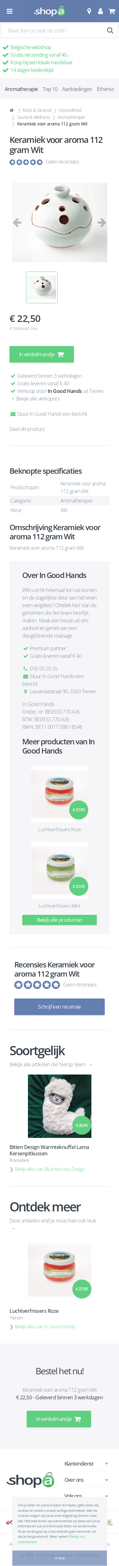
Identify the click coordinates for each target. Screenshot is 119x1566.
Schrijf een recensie (59, 1006)
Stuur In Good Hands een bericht (48, 413)
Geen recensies (62, 161)
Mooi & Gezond (37, 110)
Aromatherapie (71, 117)
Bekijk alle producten (60, 919)
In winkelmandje (41, 354)
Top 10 (50, 89)
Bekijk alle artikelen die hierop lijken (48, 1064)
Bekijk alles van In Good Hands (45, 1326)
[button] (89, 11)
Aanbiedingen (77, 89)
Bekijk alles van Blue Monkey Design (50, 1169)
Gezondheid (70, 110)
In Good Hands (65, 391)
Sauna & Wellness (33, 117)
